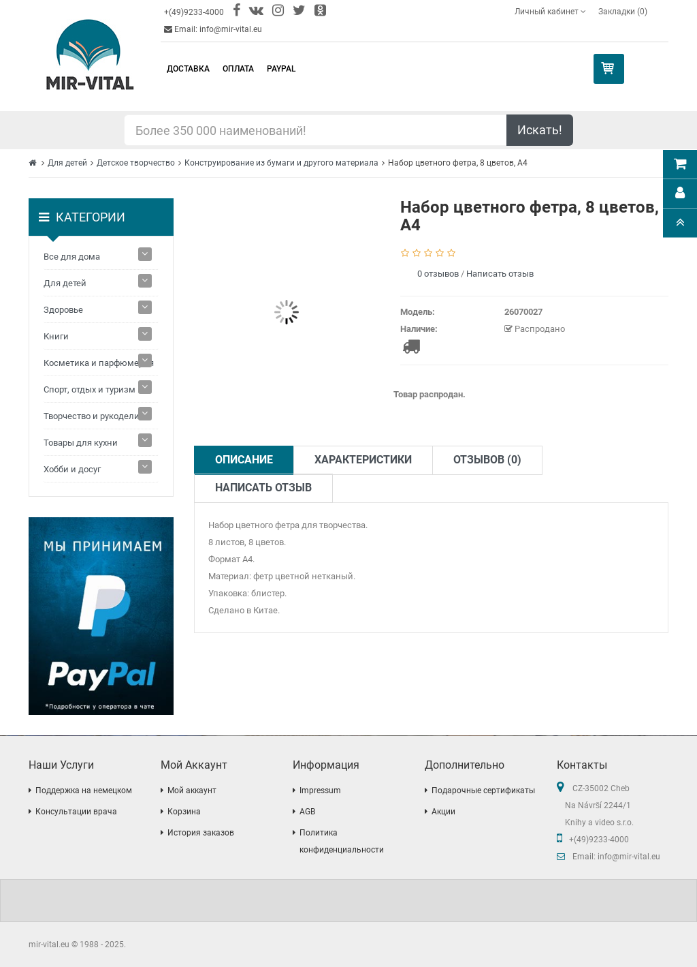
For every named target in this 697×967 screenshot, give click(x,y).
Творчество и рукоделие (94, 416)
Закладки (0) (622, 11)
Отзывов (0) (487, 459)
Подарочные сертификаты (483, 790)
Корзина (184, 811)
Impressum (320, 790)
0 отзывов (438, 273)
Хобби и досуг (72, 469)
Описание (244, 459)
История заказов (200, 833)
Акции (443, 811)
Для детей (67, 163)
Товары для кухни (81, 443)
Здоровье (63, 310)
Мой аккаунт (191, 790)
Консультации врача (76, 811)
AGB (307, 811)
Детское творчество (136, 163)
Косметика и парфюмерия (99, 363)
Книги (56, 336)
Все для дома (72, 256)
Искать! (539, 130)
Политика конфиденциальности (341, 841)
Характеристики (363, 459)
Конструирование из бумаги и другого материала (281, 163)
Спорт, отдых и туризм (89, 389)
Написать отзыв (500, 273)
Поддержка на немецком (83, 790)
